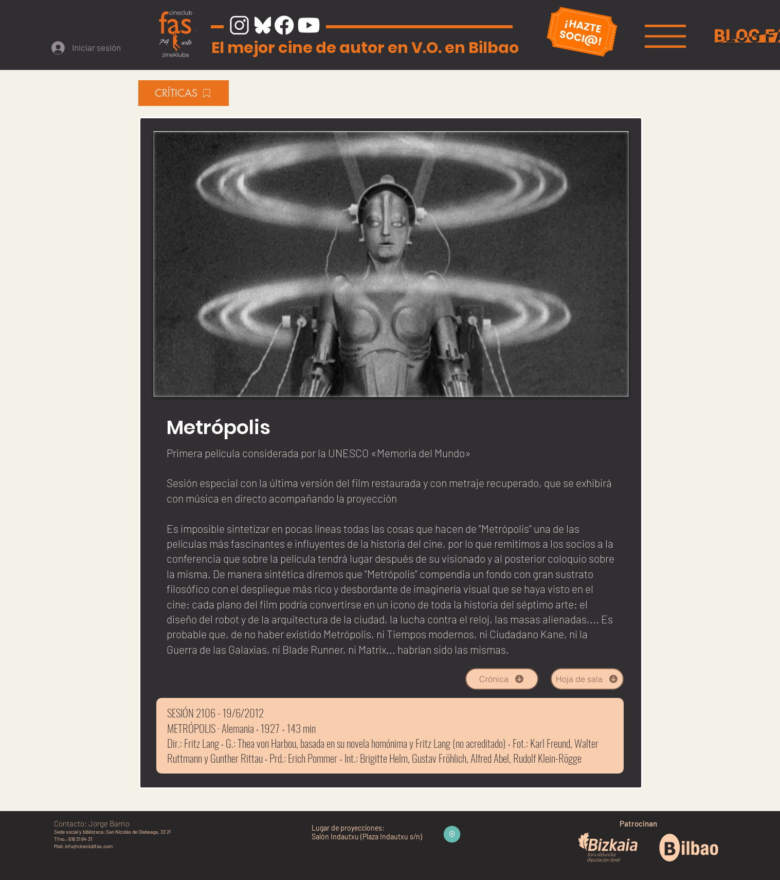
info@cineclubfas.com (89, 846)
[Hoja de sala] (587, 679)
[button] (665, 36)
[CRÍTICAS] (183, 93)
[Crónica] (501, 679)
